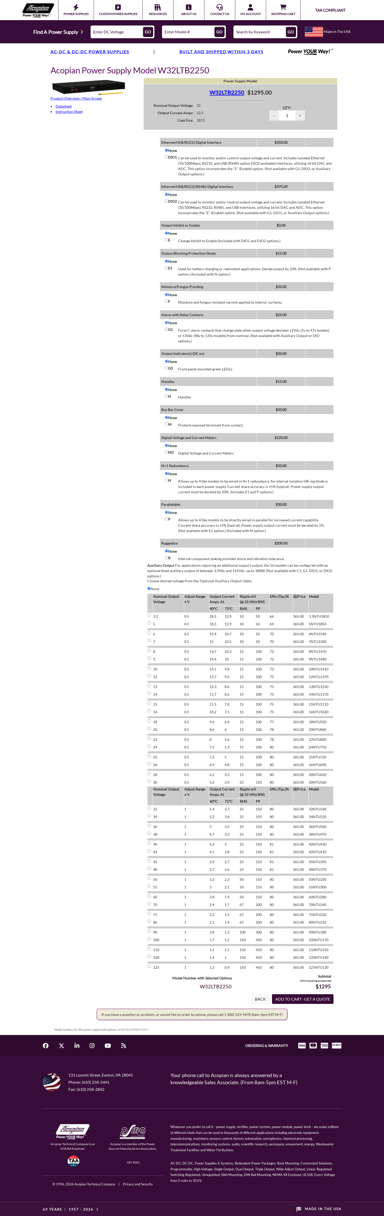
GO (148, 31)
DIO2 (172, 201)
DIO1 (172, 157)
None (172, 150)
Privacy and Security (138, 1184)
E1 (170, 268)
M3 (171, 452)
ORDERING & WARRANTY (266, 1045)
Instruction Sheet (69, 111)
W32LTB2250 (226, 92)
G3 (170, 368)
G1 (170, 329)
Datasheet (64, 106)
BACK (260, 999)
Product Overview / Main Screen (76, 98)
